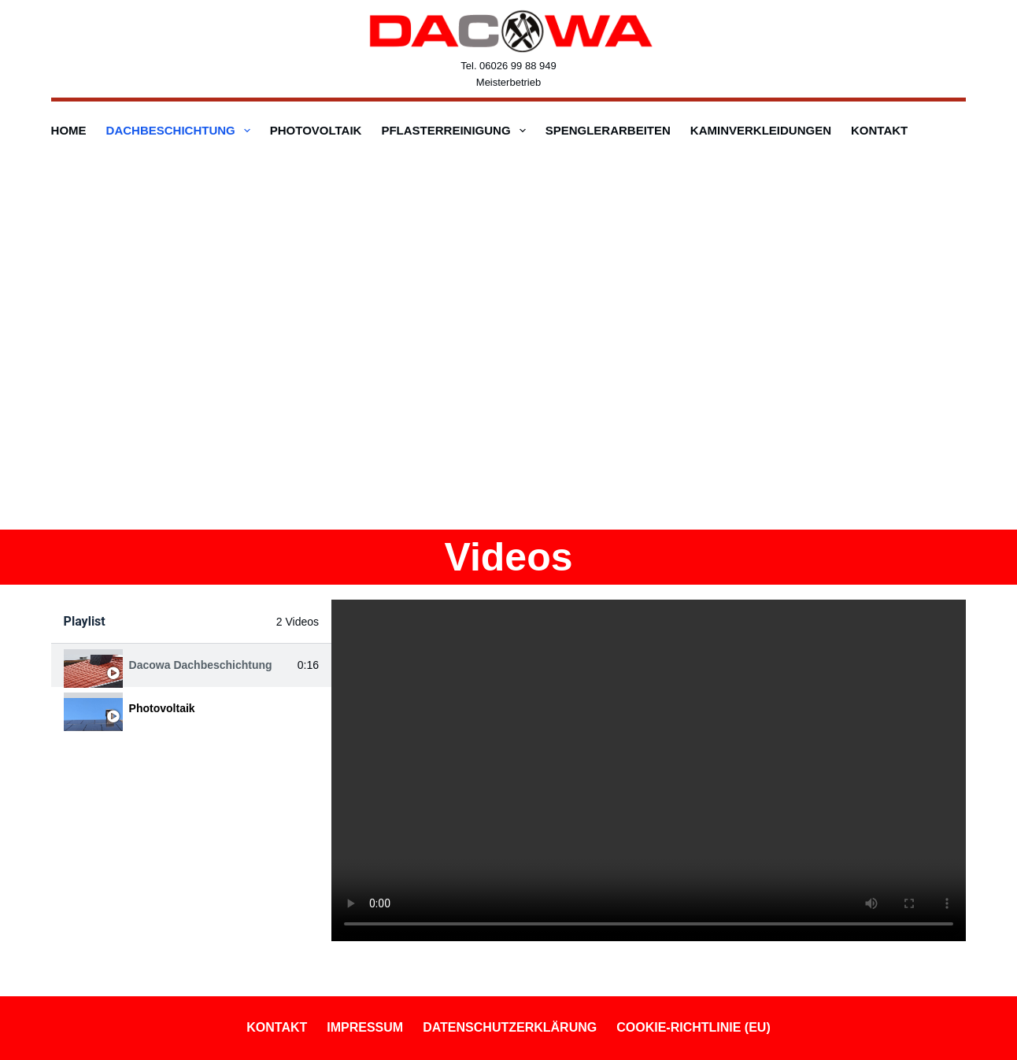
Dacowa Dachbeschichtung (200, 665)
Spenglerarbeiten (608, 130)
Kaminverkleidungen (760, 130)
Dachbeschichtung (181, 130)
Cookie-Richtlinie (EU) (693, 1027)
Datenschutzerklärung (510, 1027)
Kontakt (879, 130)
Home (69, 130)
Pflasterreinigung (456, 130)
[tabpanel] (648, 770)
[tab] (191, 665)
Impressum (365, 1027)
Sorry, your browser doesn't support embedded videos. (648, 770)
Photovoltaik (316, 130)
